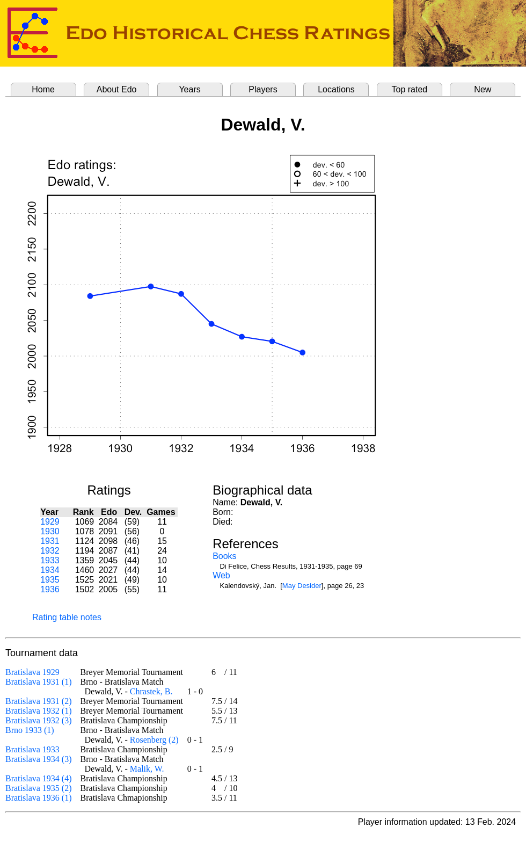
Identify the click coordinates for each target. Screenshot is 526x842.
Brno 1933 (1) (29, 730)
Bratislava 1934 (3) (38, 759)
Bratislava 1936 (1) (38, 797)
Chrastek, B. (151, 691)
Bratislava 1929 (32, 672)
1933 (50, 560)
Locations (336, 89)
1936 (50, 589)
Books (224, 556)
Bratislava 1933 (32, 749)
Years (189, 89)
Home (43, 89)
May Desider (302, 586)
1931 (50, 541)
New (482, 89)
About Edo (117, 89)
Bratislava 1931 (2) (38, 701)
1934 (50, 570)
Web (221, 575)
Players (263, 89)
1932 (50, 550)
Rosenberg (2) (154, 739)
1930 (50, 531)
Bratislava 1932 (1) (38, 710)
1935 (50, 579)
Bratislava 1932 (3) (38, 720)
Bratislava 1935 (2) (38, 788)
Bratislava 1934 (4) (38, 778)
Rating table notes (66, 617)
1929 (50, 521)
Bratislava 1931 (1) (38, 681)
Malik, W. (147, 768)
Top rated (410, 89)
